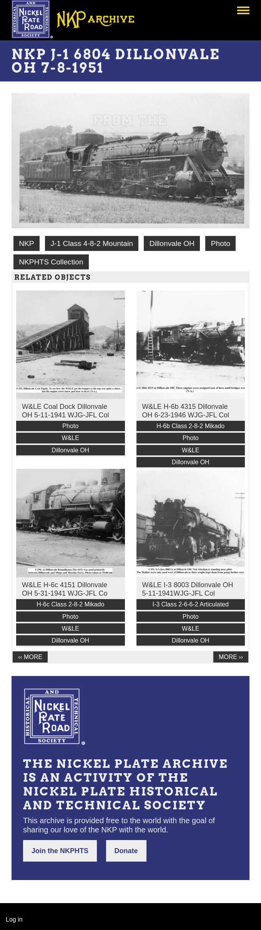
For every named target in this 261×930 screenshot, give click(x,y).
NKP (26, 243)
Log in (14, 919)
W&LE (70, 438)
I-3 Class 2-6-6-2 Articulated (191, 604)
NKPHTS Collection (51, 262)
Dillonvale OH (172, 243)
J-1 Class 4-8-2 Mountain (91, 243)
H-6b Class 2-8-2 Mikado (190, 426)
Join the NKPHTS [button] (60, 851)
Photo (220, 243)
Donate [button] (126, 851)
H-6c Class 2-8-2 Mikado (70, 604)
